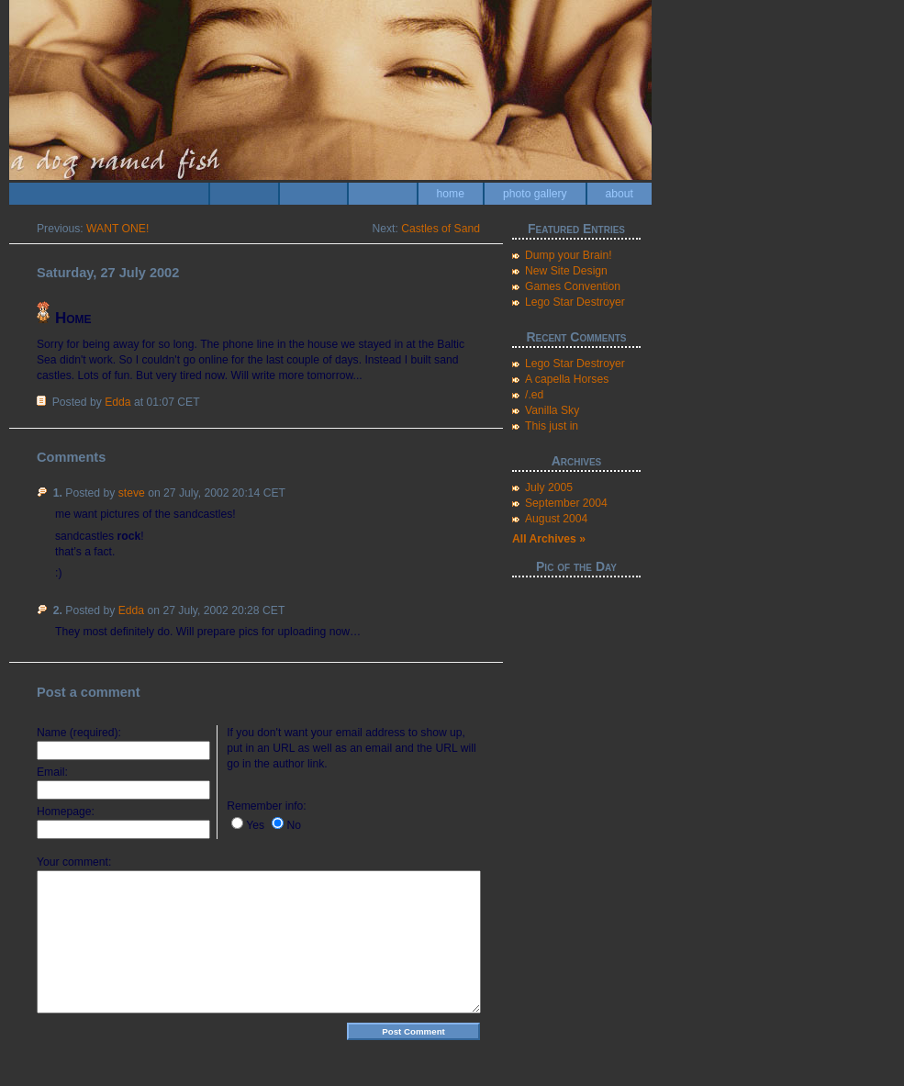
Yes (255, 825)
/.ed (534, 394)
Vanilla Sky (552, 410)
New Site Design (566, 270)
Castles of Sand (440, 228)
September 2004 (566, 503)
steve (131, 493)
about (619, 193)
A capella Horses (566, 379)
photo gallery (535, 193)
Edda (117, 402)
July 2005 (549, 487)
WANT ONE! (117, 228)
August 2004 (556, 518)
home (450, 193)
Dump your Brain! (568, 255)
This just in (551, 426)
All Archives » (549, 538)
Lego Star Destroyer (575, 302)
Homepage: (66, 811)
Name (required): (79, 732)
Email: (52, 772)
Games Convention (572, 286)
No (293, 825)
